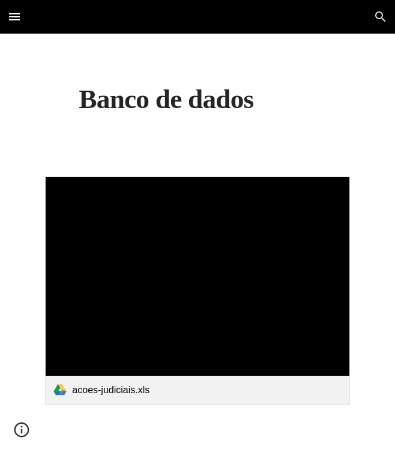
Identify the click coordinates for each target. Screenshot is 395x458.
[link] (197, 290)
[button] (14, 16)
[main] (197, 98)
